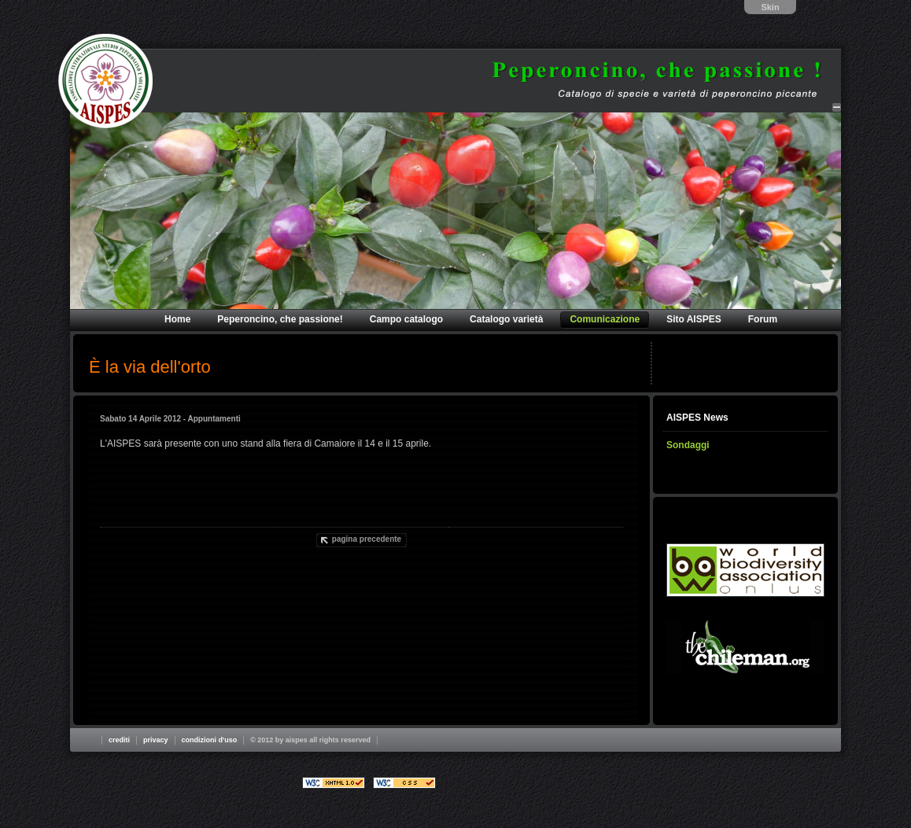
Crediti (119, 740)
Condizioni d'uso (210, 740)
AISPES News (697, 417)
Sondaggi (688, 445)
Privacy (155, 740)
